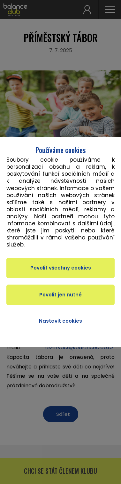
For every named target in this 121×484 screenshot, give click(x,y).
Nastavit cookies (60, 321)
